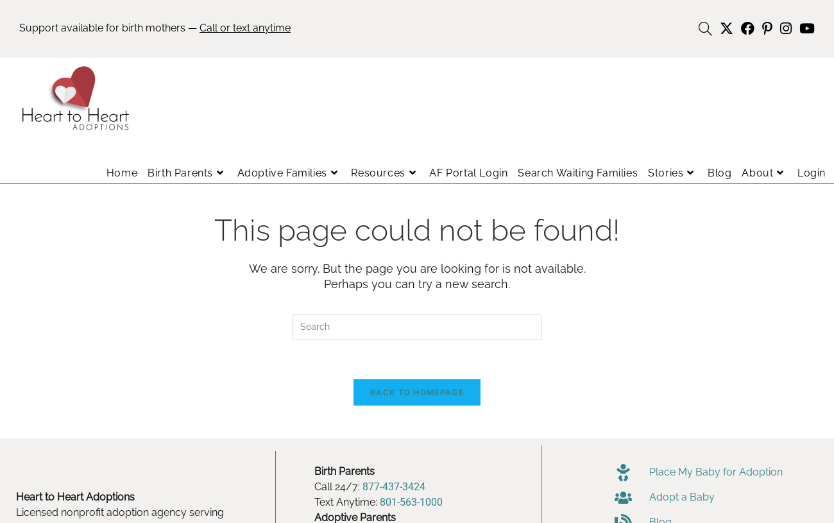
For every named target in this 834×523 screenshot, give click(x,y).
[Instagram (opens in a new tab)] (786, 28)
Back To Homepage (417, 392)
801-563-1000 (411, 502)
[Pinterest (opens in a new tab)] (767, 28)
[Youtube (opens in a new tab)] (805, 28)
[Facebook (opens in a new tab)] (747, 28)
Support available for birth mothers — (155, 28)
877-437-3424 (393, 487)
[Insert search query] (417, 327)
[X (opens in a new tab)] (726, 28)
